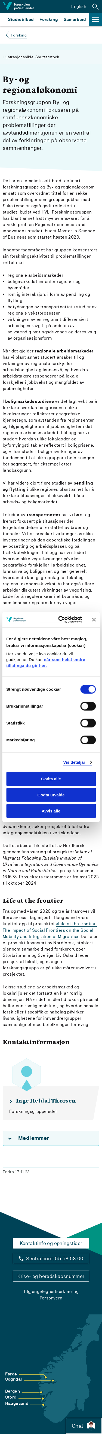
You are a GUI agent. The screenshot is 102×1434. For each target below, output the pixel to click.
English (78, 6)
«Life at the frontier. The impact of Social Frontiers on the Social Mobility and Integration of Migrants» (50, 930)
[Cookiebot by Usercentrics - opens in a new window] (61, 619)
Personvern (51, 1298)
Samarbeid (75, 19)
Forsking (48, 19)
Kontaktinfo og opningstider (51, 1243)
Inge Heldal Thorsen (46, 1101)
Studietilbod (21, 19)
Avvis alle (51, 811)
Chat (84, 1426)
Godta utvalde (50, 795)
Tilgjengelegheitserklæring (51, 1291)
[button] (95, 6)
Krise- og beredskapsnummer (50, 1276)
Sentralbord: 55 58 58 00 (55, 1258)
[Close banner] (94, 619)
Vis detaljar (74, 762)
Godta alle (51, 779)
